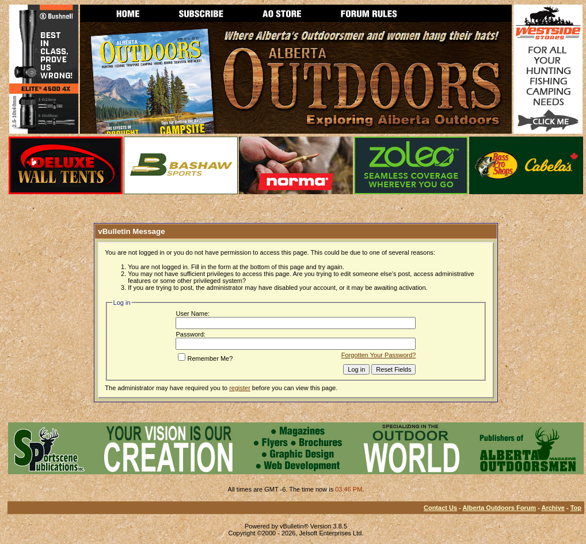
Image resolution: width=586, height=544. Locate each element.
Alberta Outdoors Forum (499, 507)
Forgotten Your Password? (378, 355)
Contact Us (440, 507)
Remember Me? (205, 358)
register (239, 387)
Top (575, 507)
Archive (553, 507)
